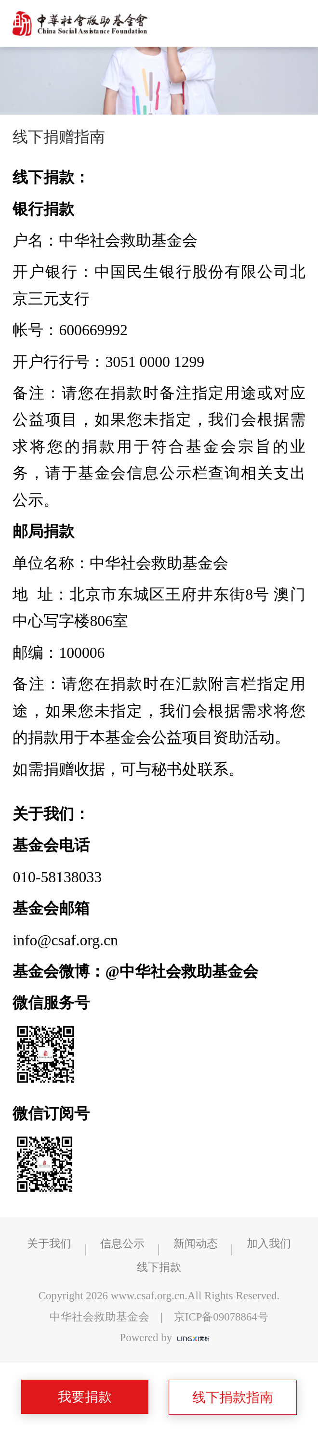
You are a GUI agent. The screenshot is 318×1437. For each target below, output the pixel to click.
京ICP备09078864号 (221, 1317)
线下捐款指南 (232, 1397)
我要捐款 (85, 1396)
